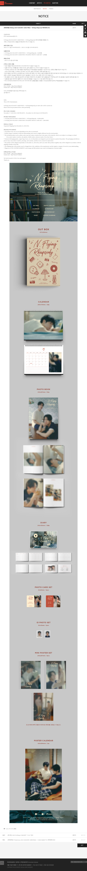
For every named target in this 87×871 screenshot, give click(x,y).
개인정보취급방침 (11, 862)
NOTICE (45, 8)
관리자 (74, 27)
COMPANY (32, 3)
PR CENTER (47, 3)
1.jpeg (6, 828)
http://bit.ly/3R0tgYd (17, 86)
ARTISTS (39, 3)
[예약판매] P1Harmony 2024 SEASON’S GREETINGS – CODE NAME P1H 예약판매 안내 (31, 840)
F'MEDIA (51, 8)
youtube (85, 32)
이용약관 (17, 862)
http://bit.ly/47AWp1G (16, 87)
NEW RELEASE (37, 8)
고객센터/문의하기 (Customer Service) (29, 862)
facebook (85, 28)
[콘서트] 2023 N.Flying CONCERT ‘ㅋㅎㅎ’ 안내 (20, 835)
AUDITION (55, 3)
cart (85, 35)
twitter (85, 25)
